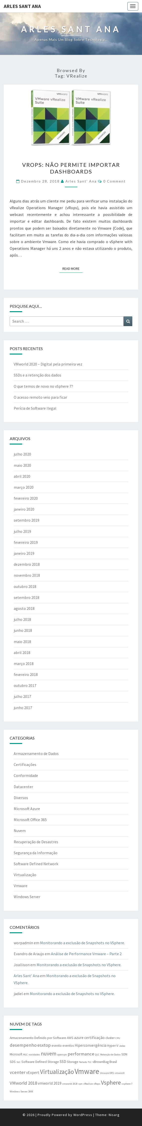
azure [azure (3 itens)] (79, 1037)
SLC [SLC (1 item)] (18, 1062)
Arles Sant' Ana (81, 181)
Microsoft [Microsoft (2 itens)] (16, 1054)
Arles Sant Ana (22, 6)
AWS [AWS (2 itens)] (70, 1038)
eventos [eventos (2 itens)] (68, 1045)
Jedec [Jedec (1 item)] (122, 1045)
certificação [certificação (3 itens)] (94, 1037)
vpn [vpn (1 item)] (80, 1083)
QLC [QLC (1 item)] (97, 1054)
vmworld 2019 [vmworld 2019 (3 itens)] (49, 1083)
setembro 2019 (26, 520)
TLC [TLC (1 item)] (90, 1062)
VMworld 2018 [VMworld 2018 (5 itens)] (23, 1083)
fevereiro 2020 (26, 498)
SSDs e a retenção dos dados (37, 375)
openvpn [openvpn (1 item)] (62, 1054)
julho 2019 (22, 531)
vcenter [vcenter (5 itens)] (17, 1072)
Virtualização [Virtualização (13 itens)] (57, 1072)
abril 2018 (22, 652)
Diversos (21, 797)
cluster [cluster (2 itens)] (110, 1038)
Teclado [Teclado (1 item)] (83, 1062)
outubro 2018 (25, 586)
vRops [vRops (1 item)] (97, 1083)
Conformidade (26, 775)
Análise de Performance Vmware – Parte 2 (86, 953)
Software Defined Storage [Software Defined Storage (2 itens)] (40, 1062)
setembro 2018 (26, 597)
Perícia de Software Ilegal (35, 408)
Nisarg (114, 1115)
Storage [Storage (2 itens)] (72, 1062)
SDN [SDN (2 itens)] (124, 1054)
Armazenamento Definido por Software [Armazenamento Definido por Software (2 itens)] (38, 1038)
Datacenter (23, 786)
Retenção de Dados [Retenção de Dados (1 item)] (110, 1054)
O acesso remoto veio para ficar (40, 397)
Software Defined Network (36, 863)
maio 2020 (22, 465)
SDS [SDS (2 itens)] (13, 1062)
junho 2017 (23, 707)
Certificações (25, 764)
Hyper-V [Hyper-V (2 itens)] (112, 1045)
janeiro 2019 (24, 553)
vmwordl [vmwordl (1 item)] (120, 1073)
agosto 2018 (24, 608)
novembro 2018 (27, 575)
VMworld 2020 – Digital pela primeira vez (48, 364)
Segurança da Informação (35, 852)
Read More (72, 268)
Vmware (20, 885)
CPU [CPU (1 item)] (117, 1038)
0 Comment (114, 181)
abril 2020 (22, 476)
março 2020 (24, 487)
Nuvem (20, 830)
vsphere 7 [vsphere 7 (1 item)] (127, 1083)
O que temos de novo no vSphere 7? (43, 386)
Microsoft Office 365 (30, 819)
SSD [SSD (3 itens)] (63, 1061)
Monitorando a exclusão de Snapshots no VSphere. (82, 942)
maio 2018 (22, 641)
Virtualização (25, 874)
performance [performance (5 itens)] (81, 1054)
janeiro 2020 (24, 509)
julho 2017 (22, 696)
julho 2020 (22, 454)
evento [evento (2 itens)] (56, 1045)
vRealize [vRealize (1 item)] (88, 1083)
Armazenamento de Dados (36, 753)
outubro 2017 (25, 685)
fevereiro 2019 (26, 542)
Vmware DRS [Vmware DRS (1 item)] (107, 1073)
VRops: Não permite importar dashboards (71, 168)
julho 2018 (22, 619)
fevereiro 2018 (26, 674)
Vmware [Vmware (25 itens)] (87, 1071)
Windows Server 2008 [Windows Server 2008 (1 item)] (21, 1091)
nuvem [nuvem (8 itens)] (48, 1053)
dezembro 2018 (27, 564)
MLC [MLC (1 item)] (25, 1054)
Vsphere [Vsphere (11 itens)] (111, 1082)
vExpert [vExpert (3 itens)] (32, 1072)
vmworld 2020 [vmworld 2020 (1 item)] (70, 1083)
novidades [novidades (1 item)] (34, 1054)
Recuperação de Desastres (36, 841)
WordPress (82, 1115)
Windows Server (27, 896)
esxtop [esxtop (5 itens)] (44, 1045)
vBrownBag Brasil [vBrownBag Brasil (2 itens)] (105, 1062)
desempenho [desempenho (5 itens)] (23, 1045)
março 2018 (24, 663)
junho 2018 (23, 630)
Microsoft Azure (27, 808)
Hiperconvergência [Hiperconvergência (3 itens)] (90, 1045)
